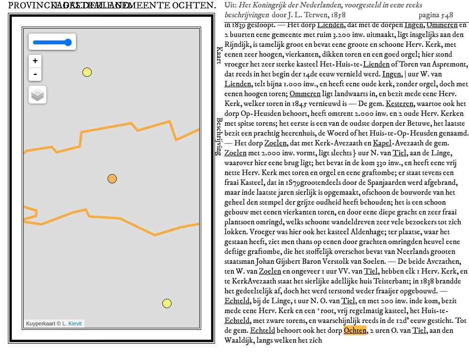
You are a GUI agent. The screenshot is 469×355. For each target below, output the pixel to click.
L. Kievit (72, 323)
